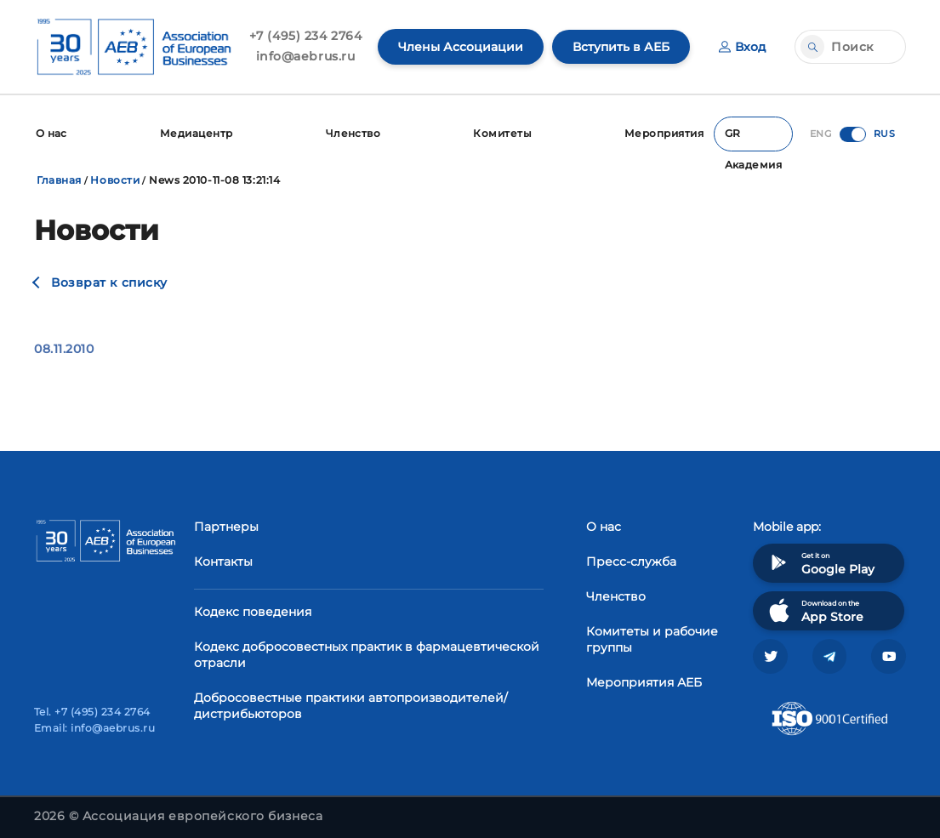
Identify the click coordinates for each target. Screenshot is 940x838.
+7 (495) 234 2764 (305, 35)
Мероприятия (663, 133)
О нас (51, 133)
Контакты (223, 560)
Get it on (820, 562)
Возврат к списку (109, 281)
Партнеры (226, 525)
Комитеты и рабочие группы (652, 638)
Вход (742, 46)
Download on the (814, 610)
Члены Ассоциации (460, 46)
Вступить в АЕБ (621, 46)
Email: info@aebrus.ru (94, 727)
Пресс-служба (631, 560)
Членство (352, 133)
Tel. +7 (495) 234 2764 (92, 711)
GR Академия (753, 138)
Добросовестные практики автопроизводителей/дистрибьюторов (351, 705)
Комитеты (502, 133)
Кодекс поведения (252, 611)
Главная (59, 179)
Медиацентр (196, 133)
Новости (115, 179)
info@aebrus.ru (306, 56)
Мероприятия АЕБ (644, 681)
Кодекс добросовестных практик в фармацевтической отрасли (366, 654)
